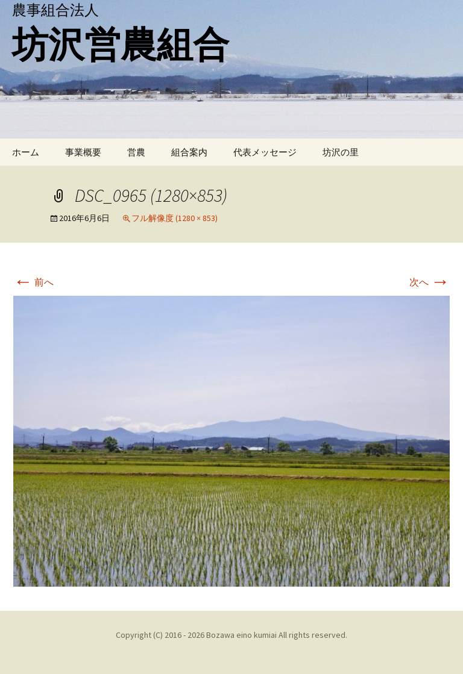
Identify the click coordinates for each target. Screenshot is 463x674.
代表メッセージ (265, 152)
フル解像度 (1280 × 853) (174, 218)
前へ (33, 282)
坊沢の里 (341, 152)
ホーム (25, 152)
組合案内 (189, 152)
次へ (429, 282)
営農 (136, 152)
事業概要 (83, 152)
